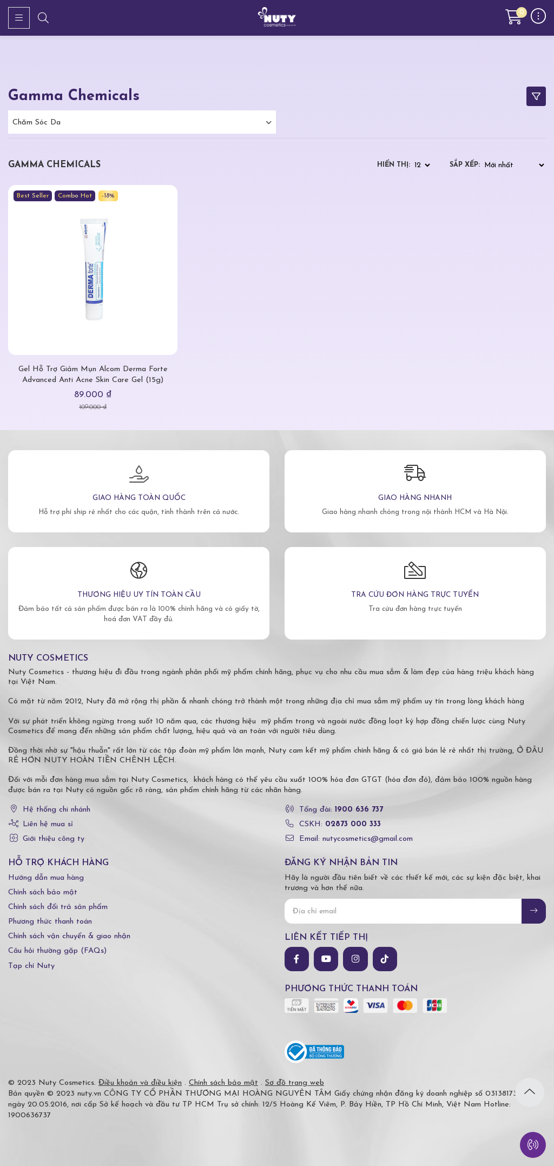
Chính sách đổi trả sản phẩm (58, 907)
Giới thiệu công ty (53, 839)
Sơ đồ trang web (294, 1083)
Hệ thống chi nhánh (56, 810)
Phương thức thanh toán (50, 922)
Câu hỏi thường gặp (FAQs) (57, 951)
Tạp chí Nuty (31, 966)
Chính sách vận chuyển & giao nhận (69, 936)
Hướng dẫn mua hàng (46, 878)
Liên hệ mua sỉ (48, 824)
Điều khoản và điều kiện (140, 1083)
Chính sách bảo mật (42, 892)
